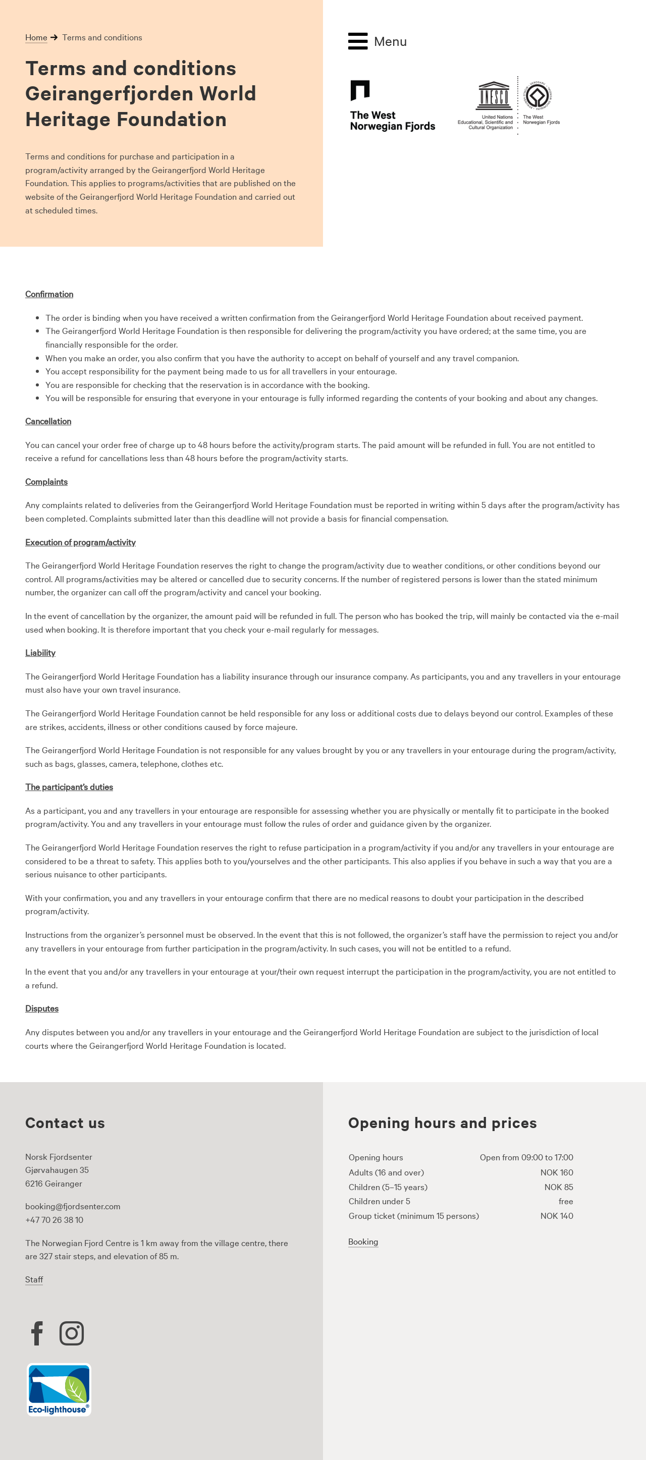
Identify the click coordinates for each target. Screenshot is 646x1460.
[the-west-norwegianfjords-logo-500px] (454, 78)
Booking (363, 1241)
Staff (34, 1278)
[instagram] (72, 1333)
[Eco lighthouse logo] (59, 1366)
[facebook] (37, 1333)
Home (36, 36)
